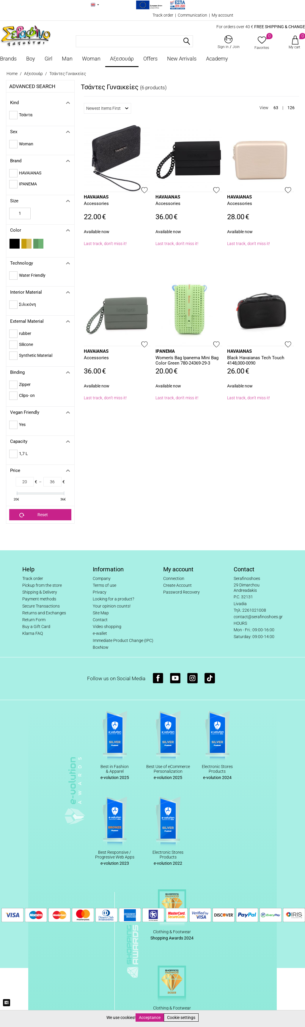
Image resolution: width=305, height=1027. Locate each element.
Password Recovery (181, 592)
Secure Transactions (41, 606)
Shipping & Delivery (39, 592)
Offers (150, 58)
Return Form (33, 619)
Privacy (99, 592)
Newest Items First (107, 108)
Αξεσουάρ (122, 58)
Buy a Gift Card (36, 626)
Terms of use (104, 585)
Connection (173, 578)
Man (67, 58)
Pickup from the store (42, 585)
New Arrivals (181, 58)
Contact (100, 619)
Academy (217, 58)
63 (275, 107)
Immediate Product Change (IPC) (123, 640)
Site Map (101, 613)
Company (102, 578)
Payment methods (39, 599)
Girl (48, 58)
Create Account (177, 585)
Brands (8, 58)
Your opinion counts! (112, 606)
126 (291, 107)
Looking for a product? (113, 599)
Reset (33, 515)
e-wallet (100, 633)
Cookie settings (181, 1017)
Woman (91, 58)
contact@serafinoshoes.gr (258, 616)
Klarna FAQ (32, 633)
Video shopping (107, 626)
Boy (30, 58)
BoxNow (101, 647)
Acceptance (150, 1017)
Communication (192, 15)
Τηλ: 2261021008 (250, 610)
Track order (162, 15)
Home (12, 73)
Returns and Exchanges (44, 613)
